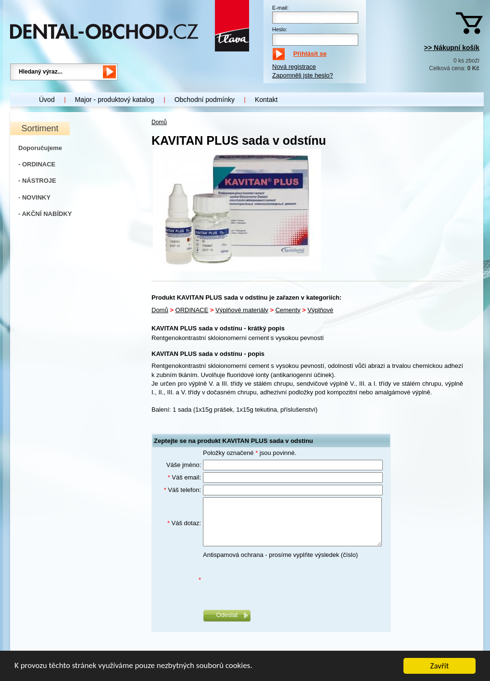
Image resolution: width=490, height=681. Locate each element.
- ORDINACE (36, 164)
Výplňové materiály (241, 310)
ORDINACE (192, 310)
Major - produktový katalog (114, 99)
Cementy (288, 310)
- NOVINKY (34, 197)
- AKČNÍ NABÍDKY (45, 213)
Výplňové (320, 310)
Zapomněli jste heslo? (302, 75)
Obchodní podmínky (205, 99)
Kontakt (266, 99)
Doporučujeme (40, 147)
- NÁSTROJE (37, 180)
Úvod (47, 99)
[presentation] (276, 580)
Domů (159, 122)
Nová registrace (294, 66)
